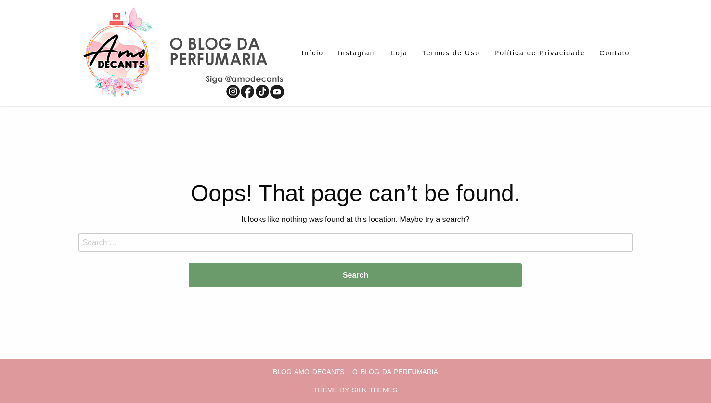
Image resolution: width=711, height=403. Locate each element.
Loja (399, 53)
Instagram (357, 53)
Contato (614, 53)
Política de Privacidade (539, 53)
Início (312, 53)
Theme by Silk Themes (356, 390)
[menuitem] (313, 53)
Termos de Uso (451, 53)
